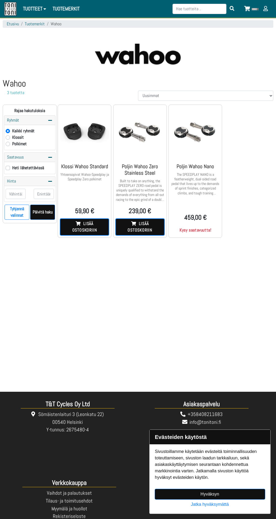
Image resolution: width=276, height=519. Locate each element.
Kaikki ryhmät (23, 131)
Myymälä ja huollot (69, 508)
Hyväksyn (210, 494)
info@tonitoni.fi (205, 422)
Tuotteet (35, 8)
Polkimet (19, 144)
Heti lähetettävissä (28, 168)
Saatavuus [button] (30, 157)
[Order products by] (205, 96)
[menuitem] (66, 9)
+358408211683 (205, 414)
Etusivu (13, 24)
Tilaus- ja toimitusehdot (69, 500)
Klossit (18, 137)
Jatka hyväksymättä (210, 504)
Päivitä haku (43, 212)
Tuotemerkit (35, 24)
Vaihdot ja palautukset (69, 493)
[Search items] (232, 9)
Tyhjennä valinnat (17, 212)
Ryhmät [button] (30, 120)
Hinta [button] (30, 181)
